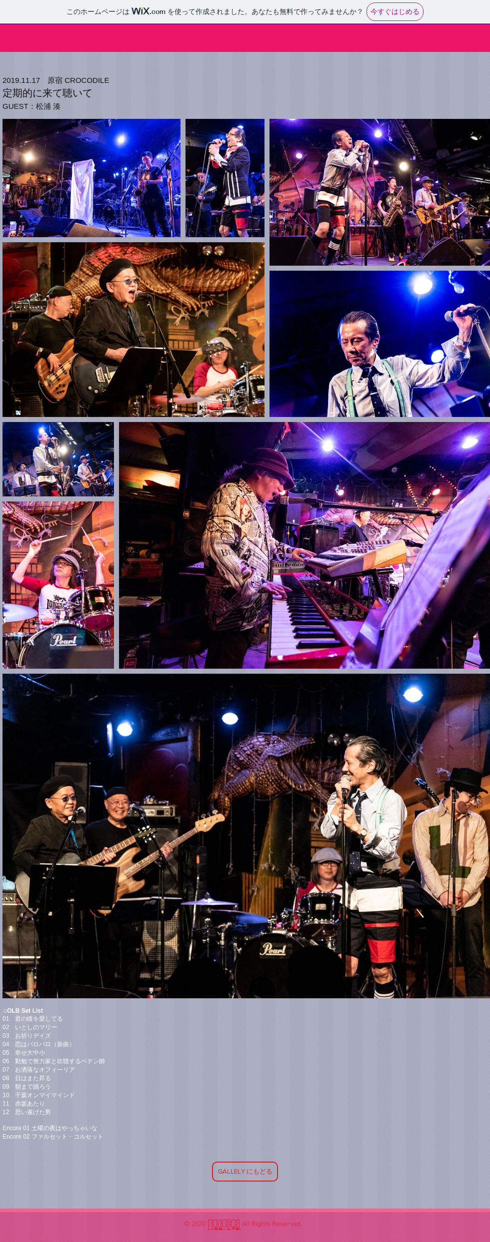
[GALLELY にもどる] (245, 1172)
